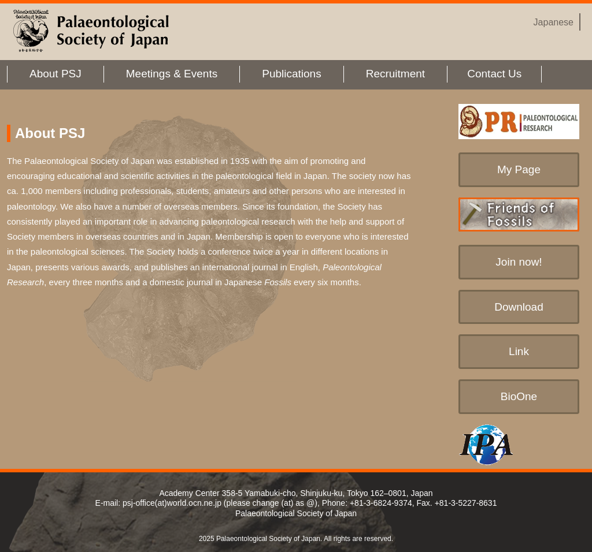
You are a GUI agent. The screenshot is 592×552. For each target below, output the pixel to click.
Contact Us (494, 74)
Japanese (554, 22)
